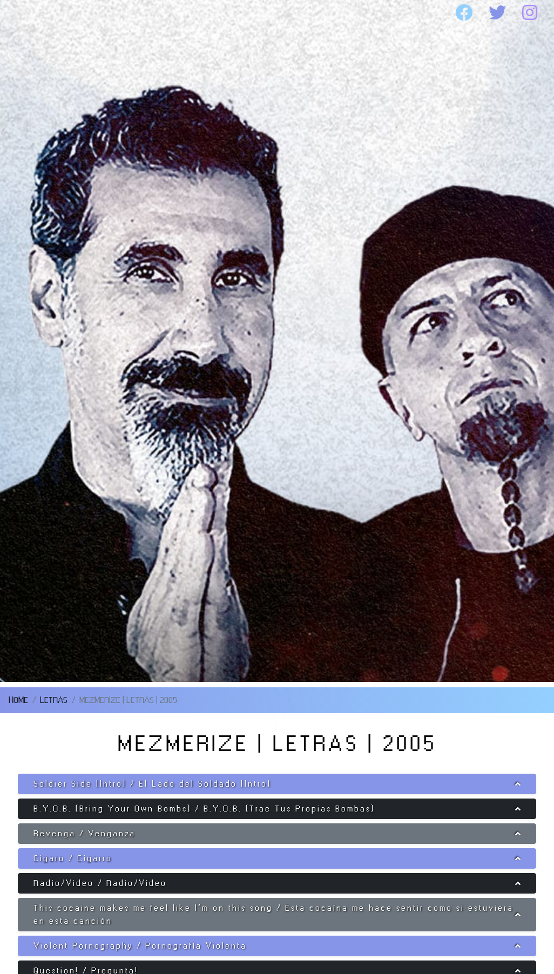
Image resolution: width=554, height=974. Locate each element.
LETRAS (53, 700)
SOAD (132, 13)
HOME (39, 13)
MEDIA (380, 13)
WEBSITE (46, 39)
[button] (277, 784)
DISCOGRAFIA (253, 13)
